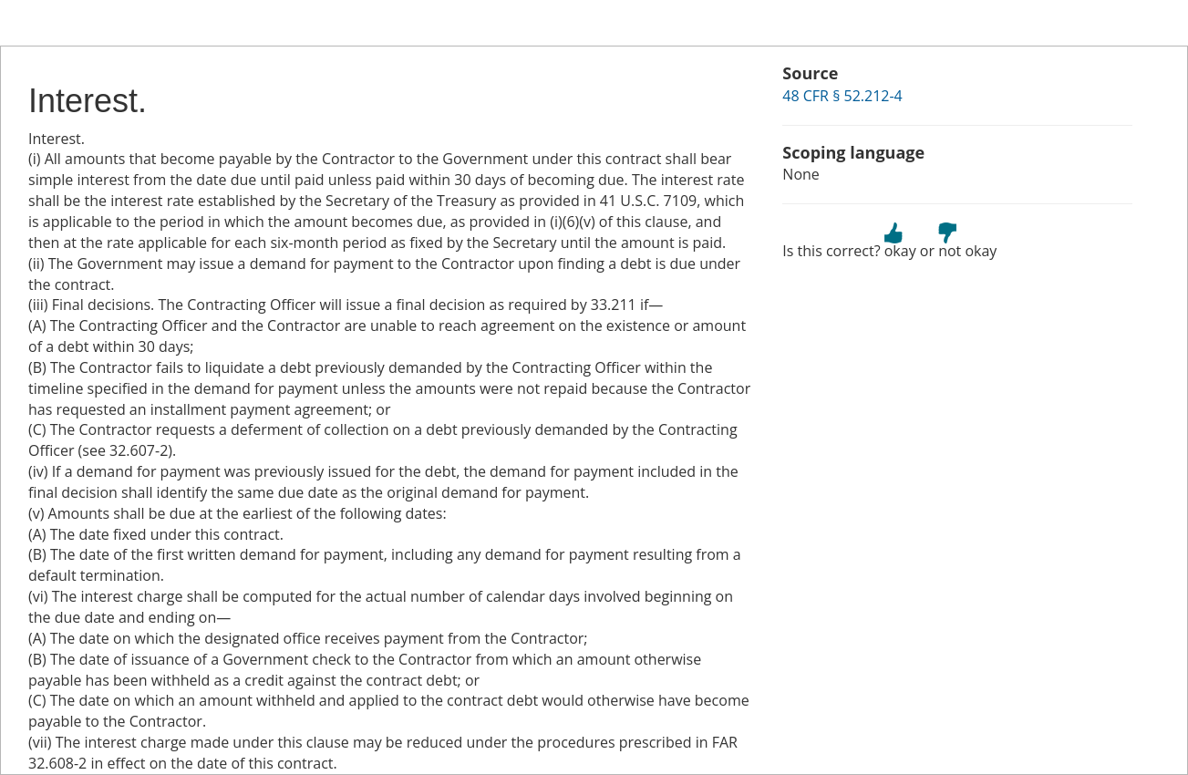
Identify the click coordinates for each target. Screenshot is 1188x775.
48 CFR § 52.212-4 (842, 96)
